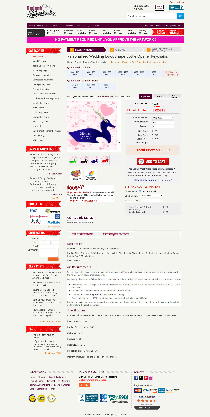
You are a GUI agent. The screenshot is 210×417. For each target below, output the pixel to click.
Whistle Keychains (131, 32)
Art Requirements (116, 234)
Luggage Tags (38, 135)
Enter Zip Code (131, 200)
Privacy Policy (53, 381)
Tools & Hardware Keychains (45, 98)
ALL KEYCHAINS (34, 33)
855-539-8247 (107, 96)
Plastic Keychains (93, 32)
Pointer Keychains (40, 89)
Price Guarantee (37, 381)
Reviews (56, 384)
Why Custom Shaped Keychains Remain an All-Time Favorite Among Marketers (46, 275)
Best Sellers (37, 56)
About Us (42, 377)
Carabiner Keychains (41, 75)
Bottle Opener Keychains (53, 32)
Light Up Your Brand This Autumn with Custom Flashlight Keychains (46, 302)
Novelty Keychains (143, 32)
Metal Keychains (81, 32)
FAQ (46, 26)
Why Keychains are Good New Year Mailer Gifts (46, 284)
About (38, 26)
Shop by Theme (82, 62)
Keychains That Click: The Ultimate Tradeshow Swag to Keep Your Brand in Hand (45, 292)
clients (79, 26)
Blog (32, 388)
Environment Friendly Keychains (46, 131)
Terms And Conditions (40, 384)
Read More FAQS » (53, 353)
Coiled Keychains (118, 32)
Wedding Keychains (100, 62)
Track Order (149, 26)
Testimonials (68, 26)
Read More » (56, 198)
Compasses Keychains (42, 79)
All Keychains (38, 140)
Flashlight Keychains (68, 32)
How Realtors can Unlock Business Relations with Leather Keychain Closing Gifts (47, 312)
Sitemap (96, 26)
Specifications (82, 234)
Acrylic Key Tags (39, 70)
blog (87, 26)
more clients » (54, 226)
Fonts (52, 388)
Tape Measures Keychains (44, 93)
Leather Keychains (106, 32)
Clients (65, 381)
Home (30, 26)
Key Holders (37, 126)
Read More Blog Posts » (51, 321)
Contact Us (56, 26)
